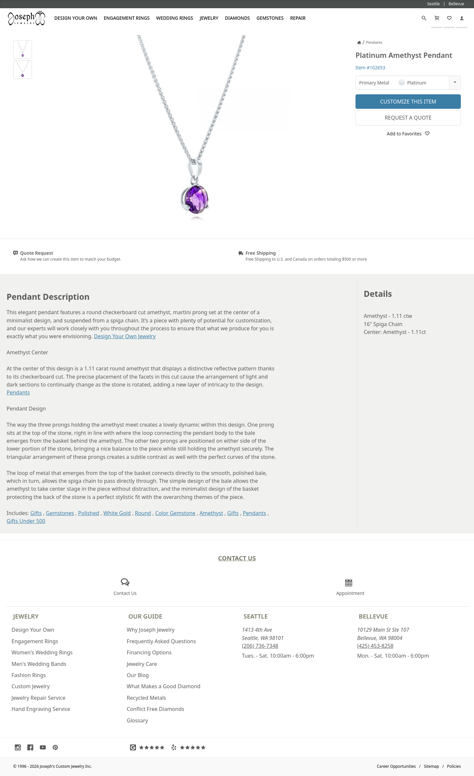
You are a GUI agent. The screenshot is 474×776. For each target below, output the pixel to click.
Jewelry (209, 18)
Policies (454, 766)
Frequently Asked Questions (161, 641)
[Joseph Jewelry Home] (359, 42)
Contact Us (237, 558)
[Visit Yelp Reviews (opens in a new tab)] (189, 747)
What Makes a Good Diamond (163, 686)
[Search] (424, 18)
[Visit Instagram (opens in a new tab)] (19, 747)
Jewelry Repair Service (39, 697)
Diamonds (237, 18)
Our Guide (145, 616)
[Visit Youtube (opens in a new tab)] (44, 747)
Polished (88, 513)
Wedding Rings (174, 18)
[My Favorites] (449, 18)
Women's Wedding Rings (42, 652)
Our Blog (138, 675)
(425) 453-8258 (375, 645)
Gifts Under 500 (26, 521)
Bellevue (373, 616)
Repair (298, 18)
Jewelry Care (142, 664)
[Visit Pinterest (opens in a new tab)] (57, 747)
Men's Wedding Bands (39, 664)
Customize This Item (408, 101)
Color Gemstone (175, 513)
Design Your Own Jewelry (125, 336)
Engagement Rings (126, 18)
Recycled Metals (146, 697)
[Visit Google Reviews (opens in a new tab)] (149, 747)
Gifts (36, 513)
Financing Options (149, 652)
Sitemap (431, 766)
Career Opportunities (396, 766)
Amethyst (211, 513)
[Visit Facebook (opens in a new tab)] (32, 747)
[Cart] (436, 18)
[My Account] (461, 18)
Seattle (256, 616)
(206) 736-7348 (260, 645)
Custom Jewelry (31, 686)
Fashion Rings (29, 675)
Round (143, 513)
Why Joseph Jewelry (150, 629)
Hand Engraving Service (41, 709)
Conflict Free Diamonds (155, 709)
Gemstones (269, 18)
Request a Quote (408, 117)
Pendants (18, 392)
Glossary (137, 720)
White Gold (117, 513)
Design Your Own (75, 18)
